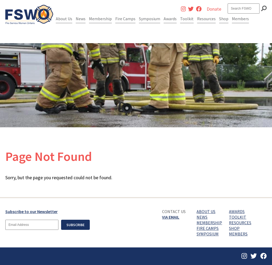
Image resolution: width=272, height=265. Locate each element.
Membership (100, 18)
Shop (223, 18)
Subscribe (75, 224)
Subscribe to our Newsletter (31, 211)
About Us (64, 18)
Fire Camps (125, 18)
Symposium (149, 18)
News (81, 18)
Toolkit (187, 18)
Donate (214, 9)
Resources (206, 18)
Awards (170, 18)
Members (240, 18)
